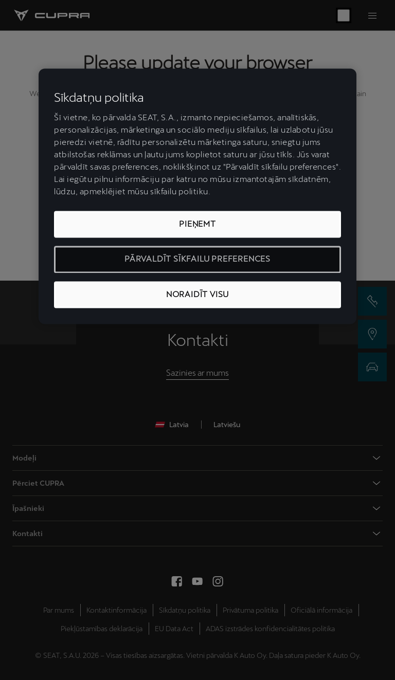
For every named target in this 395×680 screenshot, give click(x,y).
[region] (197, 196)
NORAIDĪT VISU (197, 294)
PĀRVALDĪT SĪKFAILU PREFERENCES (197, 259)
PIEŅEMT (197, 224)
